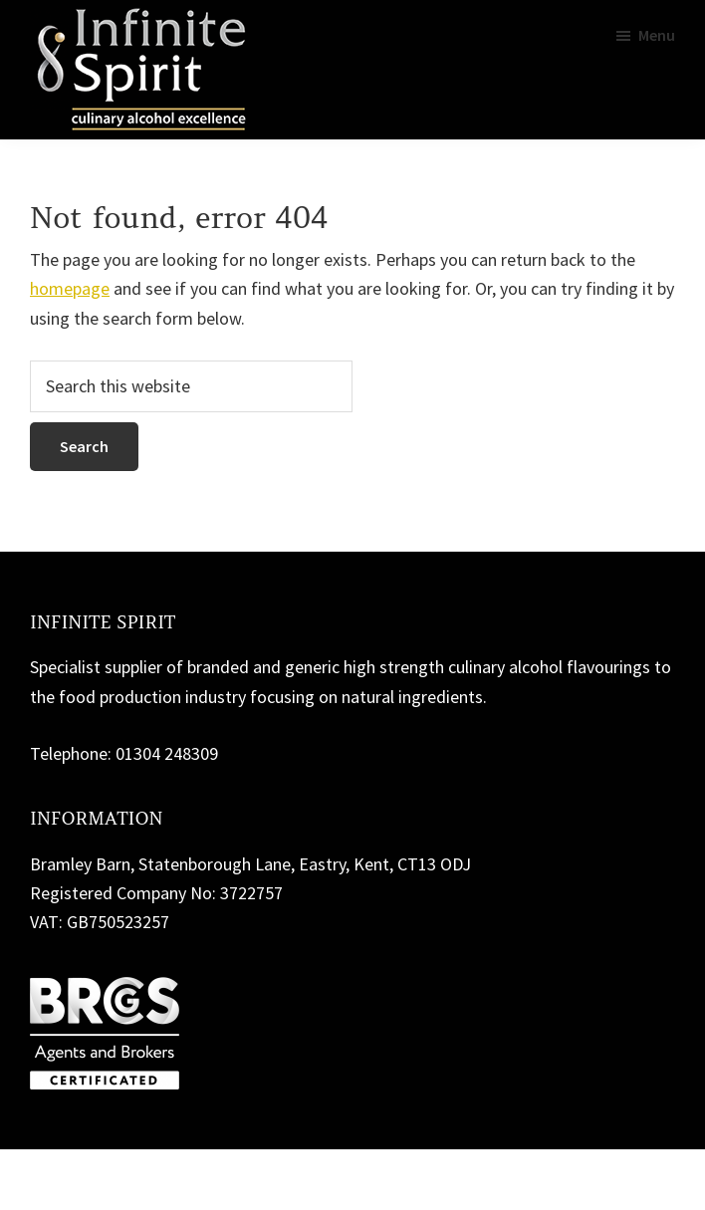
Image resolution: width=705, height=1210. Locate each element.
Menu (656, 35)
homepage (70, 288)
